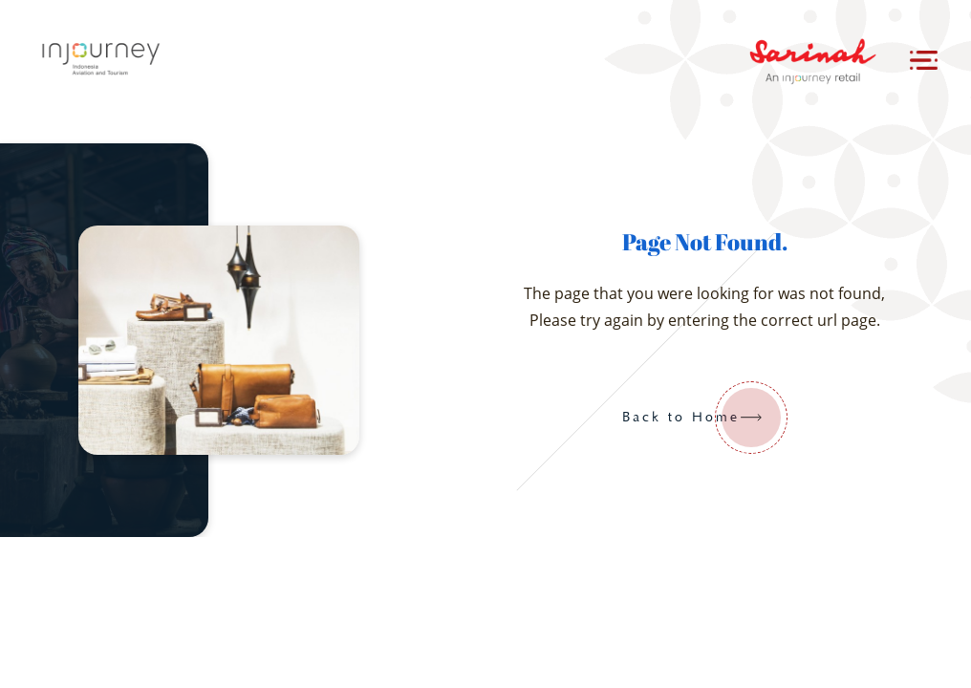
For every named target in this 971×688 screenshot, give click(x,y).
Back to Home (705, 417)
